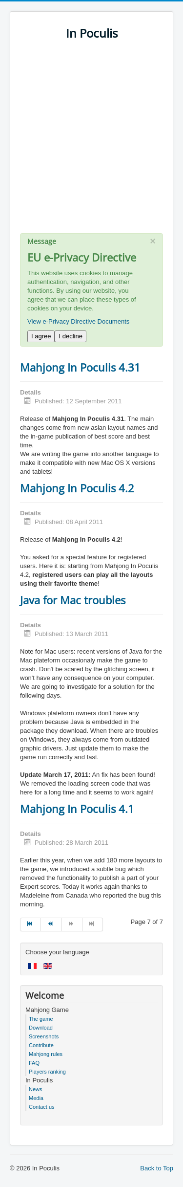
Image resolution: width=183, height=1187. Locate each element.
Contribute (41, 1045)
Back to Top (156, 1168)
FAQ (34, 1063)
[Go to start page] (30, 924)
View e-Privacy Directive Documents (78, 321)
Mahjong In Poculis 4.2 (77, 488)
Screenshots (44, 1036)
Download (41, 1028)
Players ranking (47, 1072)
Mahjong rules (45, 1054)
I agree (41, 336)
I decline (70, 336)
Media (36, 1098)
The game (41, 1019)
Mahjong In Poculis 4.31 (80, 367)
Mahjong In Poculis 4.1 (77, 808)
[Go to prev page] (51, 924)
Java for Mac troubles (72, 600)
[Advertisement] (91, 141)
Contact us (42, 1107)
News (35, 1089)
